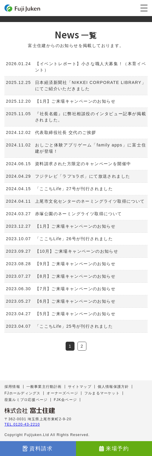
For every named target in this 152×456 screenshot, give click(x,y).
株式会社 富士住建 (29, 410)
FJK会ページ (65, 400)
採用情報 (12, 386)
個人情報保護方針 (113, 386)
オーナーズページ (62, 393)
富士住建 (22, 8)
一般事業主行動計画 (44, 386)
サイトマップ (79, 386)
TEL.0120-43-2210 (22, 424)
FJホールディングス (22, 393)
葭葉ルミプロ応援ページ (26, 400)
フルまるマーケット (102, 393)
